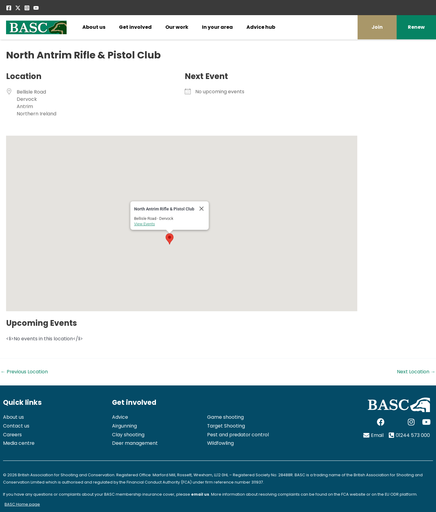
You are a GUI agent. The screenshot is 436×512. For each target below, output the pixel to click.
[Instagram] (27, 8)
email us (200, 494)
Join (377, 27)
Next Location (416, 371)
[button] (169, 239)
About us (93, 27)
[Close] (201, 208)
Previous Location (24, 371)
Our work (176, 27)
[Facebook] (9, 8)
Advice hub (260, 27)
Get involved (135, 27)
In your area (217, 27)
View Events (144, 224)
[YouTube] (36, 8)
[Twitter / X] (18, 8)
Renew (416, 27)
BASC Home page (22, 504)
